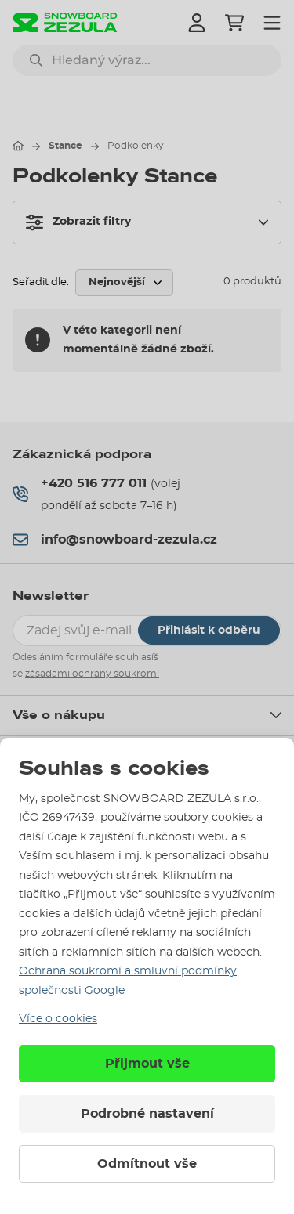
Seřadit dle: (41, 282)
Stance (65, 145)
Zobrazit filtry (78, 222)
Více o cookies (58, 1018)
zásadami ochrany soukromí (92, 673)
